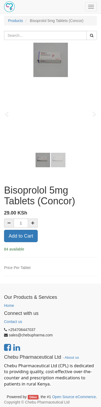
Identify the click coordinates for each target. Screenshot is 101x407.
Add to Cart (21, 236)
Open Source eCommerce (74, 397)
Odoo (33, 397)
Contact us (13, 321)
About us (72, 357)
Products (15, 21)
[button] (8, 111)
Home (9, 305)
